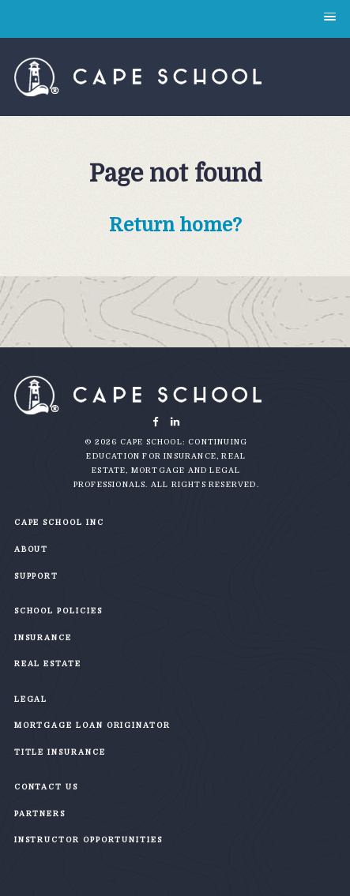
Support (36, 576)
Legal (31, 699)
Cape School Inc (59, 522)
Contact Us (46, 786)
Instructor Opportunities (88, 839)
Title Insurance (60, 752)
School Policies (58, 610)
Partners (40, 813)
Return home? (175, 225)
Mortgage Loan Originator (92, 725)
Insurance (43, 637)
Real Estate (47, 663)
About (31, 549)
